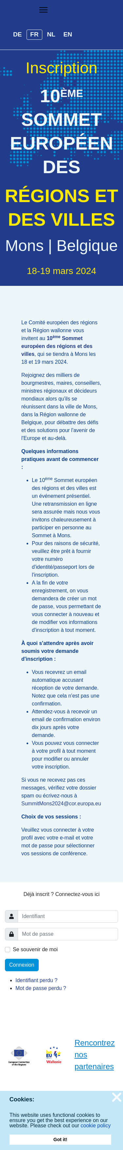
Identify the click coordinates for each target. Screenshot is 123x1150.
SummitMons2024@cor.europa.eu (61, 803)
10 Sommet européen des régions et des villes (56, 346)
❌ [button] (117, 1097)
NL (51, 34)
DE (17, 34)
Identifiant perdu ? (36, 980)
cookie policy (96, 1125)
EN (67, 34)
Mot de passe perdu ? (40, 988)
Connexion (21, 965)
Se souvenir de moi (35, 949)
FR (34, 34)
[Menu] (43, 10)
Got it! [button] (60, 1139)
